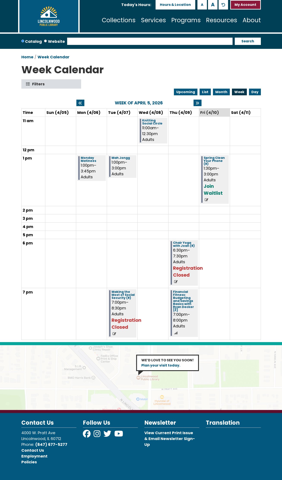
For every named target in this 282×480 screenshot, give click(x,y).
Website (56, 41)
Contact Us (32, 450)
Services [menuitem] (153, 20)
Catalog (33, 41)
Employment (34, 456)
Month (221, 91)
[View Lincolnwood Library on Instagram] (97, 435)
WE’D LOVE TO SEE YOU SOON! (167, 363)
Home (27, 57)
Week (239, 91)
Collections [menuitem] (118, 20)
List (205, 91)
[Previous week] (80, 103)
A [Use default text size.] (223, 5)
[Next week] (198, 103)
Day (254, 91)
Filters (39, 84)
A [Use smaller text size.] (202, 4)
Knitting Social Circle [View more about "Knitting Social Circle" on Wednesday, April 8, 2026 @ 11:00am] (152, 122)
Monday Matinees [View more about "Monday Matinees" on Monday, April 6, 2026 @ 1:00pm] (88, 159)
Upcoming (185, 91)
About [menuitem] (252, 20)
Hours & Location (175, 4)
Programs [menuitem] (186, 20)
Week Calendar (53, 57)
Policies (29, 462)
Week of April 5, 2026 (139, 102)
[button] (136, 5)
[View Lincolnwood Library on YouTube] (118, 435)
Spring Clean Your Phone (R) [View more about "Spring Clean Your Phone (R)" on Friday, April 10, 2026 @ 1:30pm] (214, 160)
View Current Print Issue (168, 432)
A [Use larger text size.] (213, 4)
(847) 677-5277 (51, 444)
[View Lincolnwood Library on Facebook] (87, 435)
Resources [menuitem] (221, 20)
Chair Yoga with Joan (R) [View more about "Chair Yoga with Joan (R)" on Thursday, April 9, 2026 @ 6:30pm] (184, 244)
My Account (245, 4)
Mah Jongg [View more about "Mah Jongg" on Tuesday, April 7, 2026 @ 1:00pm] (121, 157)
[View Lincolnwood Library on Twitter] (108, 435)
